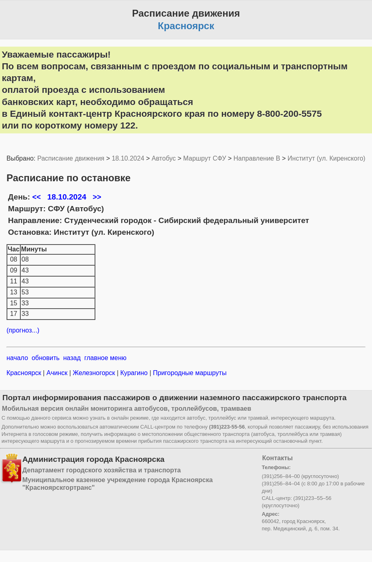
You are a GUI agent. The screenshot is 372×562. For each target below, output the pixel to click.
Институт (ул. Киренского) (327, 158)
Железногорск (94, 372)
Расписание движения (70, 158)
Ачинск (57, 372)
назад (72, 357)
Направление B (257, 158)
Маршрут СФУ (204, 158)
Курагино (133, 372)
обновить (46, 357)
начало (17, 357)
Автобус (164, 158)
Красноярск (24, 372)
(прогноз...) (22, 330)
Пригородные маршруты (189, 372)
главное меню (105, 357)
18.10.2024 (128, 158)
